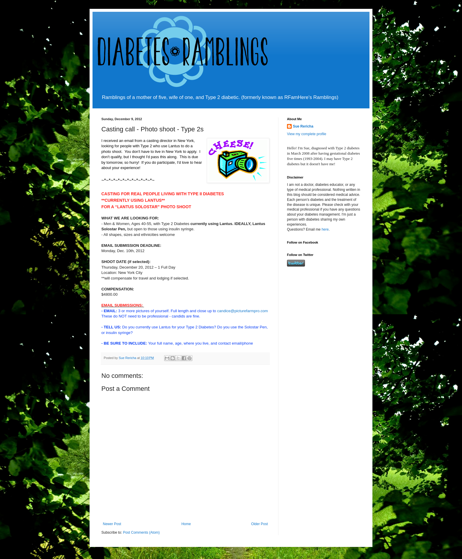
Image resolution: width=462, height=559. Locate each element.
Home (186, 524)
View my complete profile (306, 134)
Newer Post (112, 524)
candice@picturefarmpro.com (242, 311)
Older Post (259, 524)
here (325, 229)
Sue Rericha (303, 126)
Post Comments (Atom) (141, 532)
